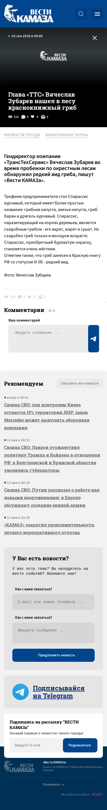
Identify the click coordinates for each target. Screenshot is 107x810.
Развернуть (53, 784)
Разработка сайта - (82, 794)
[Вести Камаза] (28, 13)
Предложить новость (56, 655)
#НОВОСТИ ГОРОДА (22, 135)
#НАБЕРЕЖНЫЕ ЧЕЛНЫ (66, 135)
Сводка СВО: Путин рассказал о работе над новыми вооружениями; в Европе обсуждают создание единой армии (52, 497)
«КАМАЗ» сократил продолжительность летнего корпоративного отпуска (49, 528)
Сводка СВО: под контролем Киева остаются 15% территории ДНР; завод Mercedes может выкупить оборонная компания (46, 416)
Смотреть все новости (80, 383)
